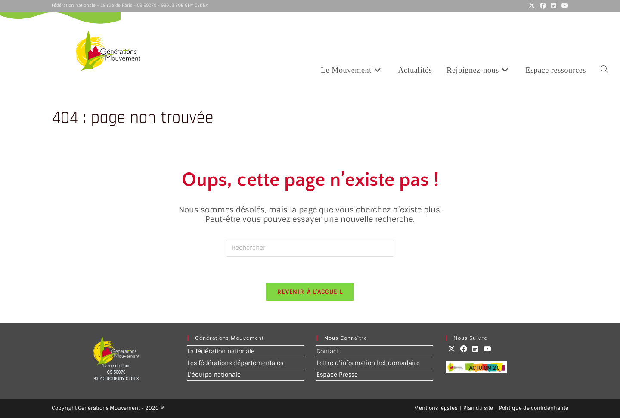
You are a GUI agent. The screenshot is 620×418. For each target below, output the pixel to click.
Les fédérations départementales (235, 363)
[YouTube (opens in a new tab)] (563, 5)
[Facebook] (463, 349)
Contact (327, 351)
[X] (451, 349)
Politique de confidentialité (533, 408)
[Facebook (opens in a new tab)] (543, 5)
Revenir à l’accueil (310, 291)
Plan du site (478, 408)
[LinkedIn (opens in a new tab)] (554, 5)
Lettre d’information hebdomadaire (368, 363)
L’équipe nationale (214, 374)
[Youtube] (487, 349)
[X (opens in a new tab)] (531, 5)
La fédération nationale (220, 351)
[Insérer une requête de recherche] (310, 248)
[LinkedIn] (475, 349)
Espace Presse (337, 374)
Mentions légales (435, 408)
